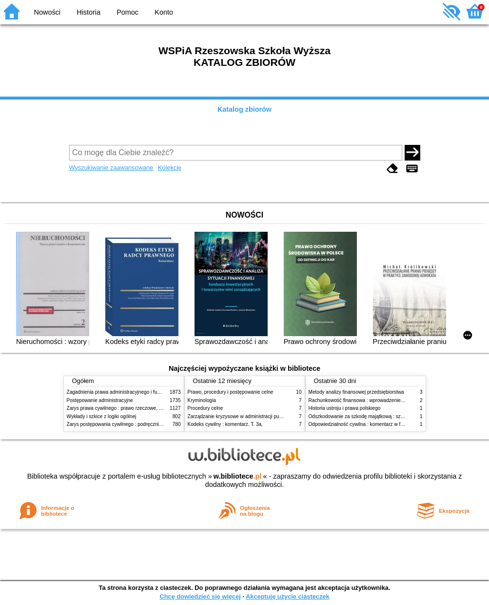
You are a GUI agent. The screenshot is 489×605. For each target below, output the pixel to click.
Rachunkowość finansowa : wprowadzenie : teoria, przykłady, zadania (384, 400)
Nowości (47, 12)
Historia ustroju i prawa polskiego (345, 408)
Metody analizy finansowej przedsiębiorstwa (356, 392)
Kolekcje (169, 167)
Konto (164, 12)
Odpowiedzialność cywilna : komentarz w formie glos (366, 424)
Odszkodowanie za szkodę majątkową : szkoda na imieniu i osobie (381, 416)
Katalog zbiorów (244, 109)
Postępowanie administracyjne (100, 400)
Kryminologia (202, 400)
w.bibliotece (238, 476)
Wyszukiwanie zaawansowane (111, 167)
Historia (88, 12)
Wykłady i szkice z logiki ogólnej (102, 416)
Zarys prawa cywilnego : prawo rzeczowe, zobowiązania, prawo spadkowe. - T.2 (154, 408)
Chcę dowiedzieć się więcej (199, 596)
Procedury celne (205, 408)
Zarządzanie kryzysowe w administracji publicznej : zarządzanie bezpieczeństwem (277, 416)
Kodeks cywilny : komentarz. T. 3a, (225, 424)
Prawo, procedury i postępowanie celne (231, 392)
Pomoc (127, 12)
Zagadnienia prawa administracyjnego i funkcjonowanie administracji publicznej (153, 392)
